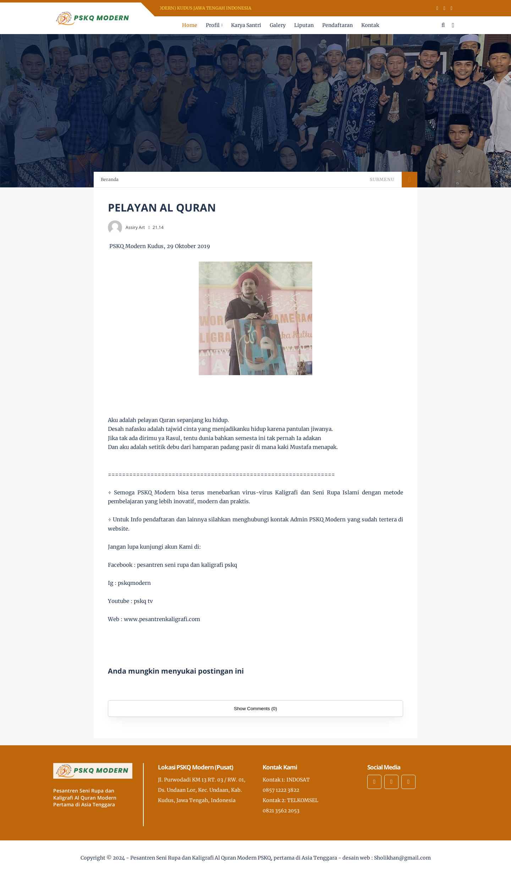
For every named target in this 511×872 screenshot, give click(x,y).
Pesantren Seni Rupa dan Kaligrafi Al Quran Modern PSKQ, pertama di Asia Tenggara (233, 858)
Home (189, 25)
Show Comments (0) (255, 708)
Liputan (304, 25)
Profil (213, 25)
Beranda (110, 179)
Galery (278, 25)
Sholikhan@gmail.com (402, 858)
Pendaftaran (337, 25)
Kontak (370, 25)
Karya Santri (246, 25)
